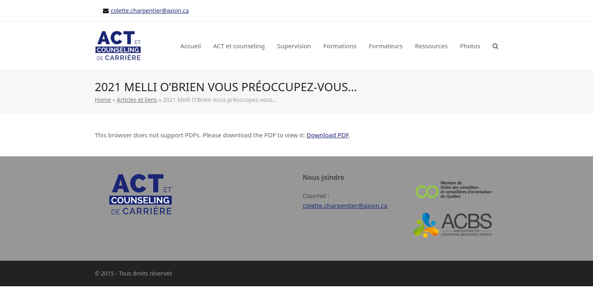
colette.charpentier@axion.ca (150, 10)
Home (103, 100)
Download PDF (328, 135)
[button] (495, 45)
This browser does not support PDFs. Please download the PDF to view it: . (222, 135)
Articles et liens (137, 100)
